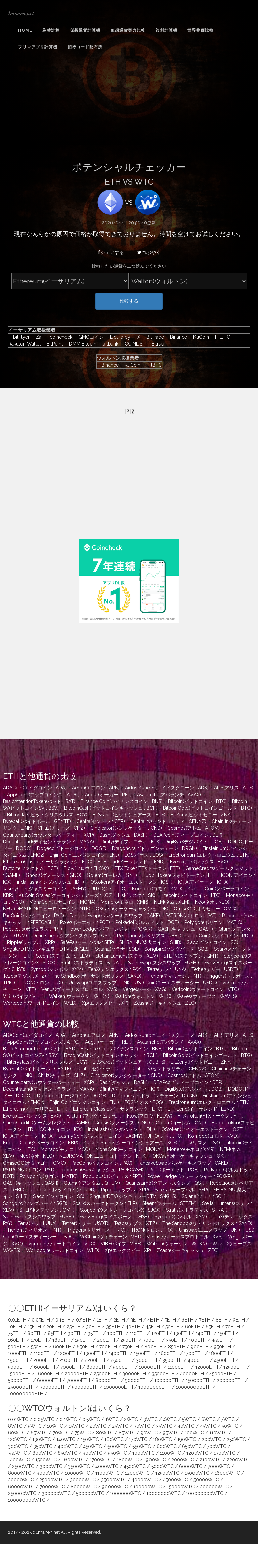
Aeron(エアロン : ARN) (96, 787)
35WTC (164, 1426)
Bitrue (155, 344)
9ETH (239, 1320)
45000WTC (175, 1479)
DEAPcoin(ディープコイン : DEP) (187, 835)
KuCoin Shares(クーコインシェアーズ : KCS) (66, 895)
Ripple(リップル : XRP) (31, 942)
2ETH (119, 1320)
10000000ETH (154, 1387)
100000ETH (167, 1380)
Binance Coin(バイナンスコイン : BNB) (122, 801)
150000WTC (181, 1486)
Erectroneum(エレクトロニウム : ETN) (209, 855)
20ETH (53, 1326)
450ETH (220, 1340)
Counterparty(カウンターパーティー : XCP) (48, 835)
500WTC (117, 1446)
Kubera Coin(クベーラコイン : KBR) (40, 1142)
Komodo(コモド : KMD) (157, 888)
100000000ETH (193, 1387)
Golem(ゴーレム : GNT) (112, 875)
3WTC (150, 1419)
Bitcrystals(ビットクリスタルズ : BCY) (47, 814)
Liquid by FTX (123, 337)
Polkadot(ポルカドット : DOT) (147, 922)
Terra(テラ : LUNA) (166, 969)
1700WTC (100, 1459)
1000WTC (143, 1453)
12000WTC (137, 1473)
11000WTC (107, 1473)
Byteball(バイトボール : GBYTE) (37, 821)
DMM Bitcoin (81, 344)
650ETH (85, 1346)
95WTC (171, 1432)
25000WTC (51, 1479)
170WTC (138, 1439)
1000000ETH (118, 1387)
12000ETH (206, 1367)
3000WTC (51, 1466)
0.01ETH (17, 1320)
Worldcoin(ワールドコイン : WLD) (40, 1003)
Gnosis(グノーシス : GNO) (53, 875)
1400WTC (19, 1459)
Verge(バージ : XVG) (144, 989)
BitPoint (53, 344)
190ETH (83, 1340)
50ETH (172, 1326)
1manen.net (21, 13)
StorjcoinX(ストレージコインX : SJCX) (120, 1210)
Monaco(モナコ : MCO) (65, 1149)
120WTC (17, 1439)
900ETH (200, 1346)
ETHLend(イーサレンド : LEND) (131, 861)
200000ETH (230, 1380)
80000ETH (107, 1380)
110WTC (218, 1432)
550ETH (39, 1346)
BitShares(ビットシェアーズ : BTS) (129, 814)
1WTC (112, 1419)
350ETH (174, 1340)
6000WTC (190, 1466)
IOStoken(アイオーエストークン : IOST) (131, 882)
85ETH (55, 1333)
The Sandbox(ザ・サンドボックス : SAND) (96, 976)
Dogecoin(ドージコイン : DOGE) (71, 848)
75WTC (83, 1432)
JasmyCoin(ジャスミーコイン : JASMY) (44, 888)
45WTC (208, 1426)
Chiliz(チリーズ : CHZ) (61, 828)
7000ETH (70, 1367)
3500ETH (172, 1360)
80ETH (34, 1333)
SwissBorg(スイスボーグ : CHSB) (114, 1216)
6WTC (208, 1419)
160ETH (16, 1340)
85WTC (127, 1432)
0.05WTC (44, 1419)
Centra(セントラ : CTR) (100, 821)
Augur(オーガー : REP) (108, 794)
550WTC (141, 1446)
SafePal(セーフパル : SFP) (87, 942)
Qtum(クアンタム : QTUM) (92, 1183)
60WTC (16, 1432)
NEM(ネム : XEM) (171, 902)
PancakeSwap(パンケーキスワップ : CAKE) (115, 915)
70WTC (61, 1432)
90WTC (149, 1432)
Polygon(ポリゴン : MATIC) (213, 922)
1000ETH (18, 1353)
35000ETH (163, 1373)
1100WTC (170, 1453)
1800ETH (219, 1353)
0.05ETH (41, 1320)
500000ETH (85, 1387)
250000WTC (22, 1493)
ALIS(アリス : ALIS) (233, 787)
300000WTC (56, 1493)
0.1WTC (68, 1419)
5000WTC (162, 1466)
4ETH (153, 1320)
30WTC (142, 1426)
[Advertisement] (129, 111)
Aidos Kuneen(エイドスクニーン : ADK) (167, 787)
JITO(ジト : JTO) (109, 888)
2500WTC (23, 1466)
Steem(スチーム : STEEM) (63, 956)
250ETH (128, 1340)
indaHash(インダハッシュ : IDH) (50, 882)
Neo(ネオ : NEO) (212, 902)
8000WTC (19, 1473)
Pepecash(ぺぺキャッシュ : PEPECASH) (101, 1169)
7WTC (228, 1419)
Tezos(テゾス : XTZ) (24, 976)
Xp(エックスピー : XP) (105, 1003)
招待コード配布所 (85, 47)
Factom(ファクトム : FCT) (30, 868)
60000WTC (21, 1486)
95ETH (95, 1333)
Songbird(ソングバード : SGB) (176, 949)
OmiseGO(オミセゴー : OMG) (205, 908)
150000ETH (198, 1380)
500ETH (17, 1346)
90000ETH (137, 1380)
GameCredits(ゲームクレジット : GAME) (46, 1122)
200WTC (211, 1439)
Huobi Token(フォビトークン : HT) (179, 875)
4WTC (170, 1419)
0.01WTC (18, 1419)
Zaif (38, 337)
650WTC (192, 1446)
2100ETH (69, 1360)
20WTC (98, 1426)
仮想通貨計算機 (85, 30)
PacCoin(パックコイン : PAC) (33, 915)
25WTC (120, 1426)
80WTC (104, 1432)
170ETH (39, 1340)
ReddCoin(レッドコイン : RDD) (220, 935)
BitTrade (153, 337)
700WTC (216, 1446)
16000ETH (47, 1373)
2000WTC (182, 1459)
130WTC (41, 1439)
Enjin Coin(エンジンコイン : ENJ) (84, 855)
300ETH (152, 1340)
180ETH (61, 1340)
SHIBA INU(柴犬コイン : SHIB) (150, 942)
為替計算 (51, 30)
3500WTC (79, 1466)
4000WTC (106, 1466)
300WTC (18, 1446)
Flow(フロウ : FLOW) (86, 868)
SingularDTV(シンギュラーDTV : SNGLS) (46, 949)
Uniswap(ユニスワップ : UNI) (99, 982)
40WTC (186, 1426)
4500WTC (135, 1466)
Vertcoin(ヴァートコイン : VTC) (205, 989)
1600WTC (73, 1459)
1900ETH (18, 1360)
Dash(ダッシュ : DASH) (123, 835)
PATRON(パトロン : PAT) (191, 915)
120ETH (159, 1333)
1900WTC (155, 1459)
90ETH (75, 1333)
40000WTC (145, 1479)
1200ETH (68, 1353)
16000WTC (227, 1473)
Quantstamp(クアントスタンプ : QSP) (72, 935)
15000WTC (197, 1473)
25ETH (74, 1326)
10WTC (55, 1426)
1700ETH (194, 1353)
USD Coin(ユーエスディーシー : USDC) (176, 982)
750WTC (17, 1453)
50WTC (230, 1426)
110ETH (138, 1333)
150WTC (90, 1439)
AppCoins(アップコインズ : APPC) (43, 794)
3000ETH (146, 1360)
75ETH (15, 1333)
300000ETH (53, 1387)
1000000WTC (125, 1493)
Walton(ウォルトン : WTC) (143, 996)
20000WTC (21, 1479)
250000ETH (21, 1387)
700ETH (108, 1346)
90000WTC (115, 1486)
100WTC (194, 1432)
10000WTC (77, 1473)
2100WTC (210, 1459)
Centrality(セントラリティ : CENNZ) (168, 821)
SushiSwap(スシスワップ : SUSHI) (163, 962)
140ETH (204, 1333)
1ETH (102, 1320)
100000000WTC (204, 1493)
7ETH (204, 1320)
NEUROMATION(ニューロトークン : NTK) (46, 908)
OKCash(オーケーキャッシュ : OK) (132, 908)
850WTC (67, 1453)
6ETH (187, 1320)
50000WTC (206, 1479)
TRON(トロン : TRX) (41, 982)
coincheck (59, 337)
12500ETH (234, 1367)
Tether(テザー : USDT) (214, 969)
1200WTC (197, 1453)
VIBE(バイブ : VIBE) (23, 996)
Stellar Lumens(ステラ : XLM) (126, 956)
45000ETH (220, 1373)
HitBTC (220, 337)
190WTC (186, 1439)
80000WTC (84, 1486)
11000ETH (179, 1367)
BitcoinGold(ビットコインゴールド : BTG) (207, 808)
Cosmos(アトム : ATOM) (193, 828)
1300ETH (93, 1353)
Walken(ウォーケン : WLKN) (79, 996)
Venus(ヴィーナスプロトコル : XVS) (79, 989)
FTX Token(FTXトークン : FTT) (147, 868)
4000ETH (198, 1360)
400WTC (68, 1446)
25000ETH (105, 1373)
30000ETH (134, 1373)
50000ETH (20, 1380)
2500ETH (121, 1360)
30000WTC (83, 1479)
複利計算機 (166, 30)
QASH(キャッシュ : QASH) (185, 929)
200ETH (106, 1340)
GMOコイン (89, 337)
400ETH (197, 1340)
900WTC (92, 1453)
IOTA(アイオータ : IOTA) (203, 882)
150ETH (226, 1333)
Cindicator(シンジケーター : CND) (126, 828)
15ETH (34, 1326)
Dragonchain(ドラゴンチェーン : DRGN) (154, 848)
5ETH (170, 1320)
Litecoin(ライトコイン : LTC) (191, 895)
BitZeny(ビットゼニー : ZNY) (201, 814)
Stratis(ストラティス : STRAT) (92, 962)
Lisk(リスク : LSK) (136, 895)
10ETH (15, 1326)
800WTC (42, 1453)
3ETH (136, 1320)
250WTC (236, 1439)
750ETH (130, 1346)
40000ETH (192, 1373)
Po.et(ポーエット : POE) (85, 922)
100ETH (115, 1333)
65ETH (213, 1326)
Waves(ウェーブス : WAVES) (207, 996)
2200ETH (95, 1360)
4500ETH (224, 1360)
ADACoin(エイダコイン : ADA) (35, 787)
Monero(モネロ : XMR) (124, 902)
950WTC (117, 1453)
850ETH (176, 1346)
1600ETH (169, 1353)
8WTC (15, 1426)
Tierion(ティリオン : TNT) (174, 976)
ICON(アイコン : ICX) (61, 1129)
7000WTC (219, 1466)
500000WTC (90, 1493)
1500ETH (143, 1353)
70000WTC (52, 1486)
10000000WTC (163, 1493)
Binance (176, 337)
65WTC (39, 1432)
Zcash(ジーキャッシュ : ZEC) (165, 1003)
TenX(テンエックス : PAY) (115, 969)
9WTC (35, 1426)
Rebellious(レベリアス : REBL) (149, 935)
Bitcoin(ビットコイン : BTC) (197, 801)
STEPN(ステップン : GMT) (190, 956)
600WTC (167, 1446)
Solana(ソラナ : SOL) (117, 949)
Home (25, 30)
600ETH (62, 1346)
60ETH (192, 1326)
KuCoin (199, 337)
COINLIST (133, 344)
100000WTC (147, 1486)
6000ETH (44, 1367)
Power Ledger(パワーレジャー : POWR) (110, 929)
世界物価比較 (200, 30)
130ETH (181, 1333)
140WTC (65, 1439)
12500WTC (167, 1473)
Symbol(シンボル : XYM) (57, 969)
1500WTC (46, 1459)
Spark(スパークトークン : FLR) (105, 1203)
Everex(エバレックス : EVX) (199, 861)
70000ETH (78, 1380)
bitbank (109, 344)
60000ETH (49, 1380)
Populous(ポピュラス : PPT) (32, 929)
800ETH (153, 1346)
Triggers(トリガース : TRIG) (96, 1230)
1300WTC (224, 1453)
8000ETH (97, 1367)
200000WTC (214, 1486)
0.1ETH (63, 1320)
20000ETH (76, 1373)
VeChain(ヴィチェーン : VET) (110, 1237)
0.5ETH (83, 1320)
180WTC (162, 1439)
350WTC (42, 1446)
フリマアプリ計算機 (37, 47)
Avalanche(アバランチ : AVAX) (169, 794)
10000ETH (150, 1367)
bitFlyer (19, 337)
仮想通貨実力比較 (128, 30)
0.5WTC (91, 1419)
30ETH (93, 1326)
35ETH (113, 1326)
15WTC (76, 1426)
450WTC (92, 1446)
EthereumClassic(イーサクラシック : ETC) (47, 861)
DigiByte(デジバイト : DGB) (194, 841)
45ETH (153, 1326)
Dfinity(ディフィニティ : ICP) (129, 841)
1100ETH (43, 1353)
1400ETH (118, 1353)
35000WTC (113, 1479)
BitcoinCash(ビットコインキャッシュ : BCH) (111, 808)
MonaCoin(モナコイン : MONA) (62, 902)
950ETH (222, 1346)
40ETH (133, 1326)
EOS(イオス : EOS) (143, 855)
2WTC (131, 1419)
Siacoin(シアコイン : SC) (212, 942)
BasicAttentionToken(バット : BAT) (39, 801)
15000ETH (19, 1373)
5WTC (189, 1419)
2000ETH (43, 1360)
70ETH (232, 1326)
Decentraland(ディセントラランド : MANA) (48, 841)
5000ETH (18, 1367)
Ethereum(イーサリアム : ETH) (35, 1109)
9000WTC (48, 1473)
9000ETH (123, 1367)
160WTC (114, 1439)
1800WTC (128, 1459)
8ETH (222, 1320)
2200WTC (238, 1459)
